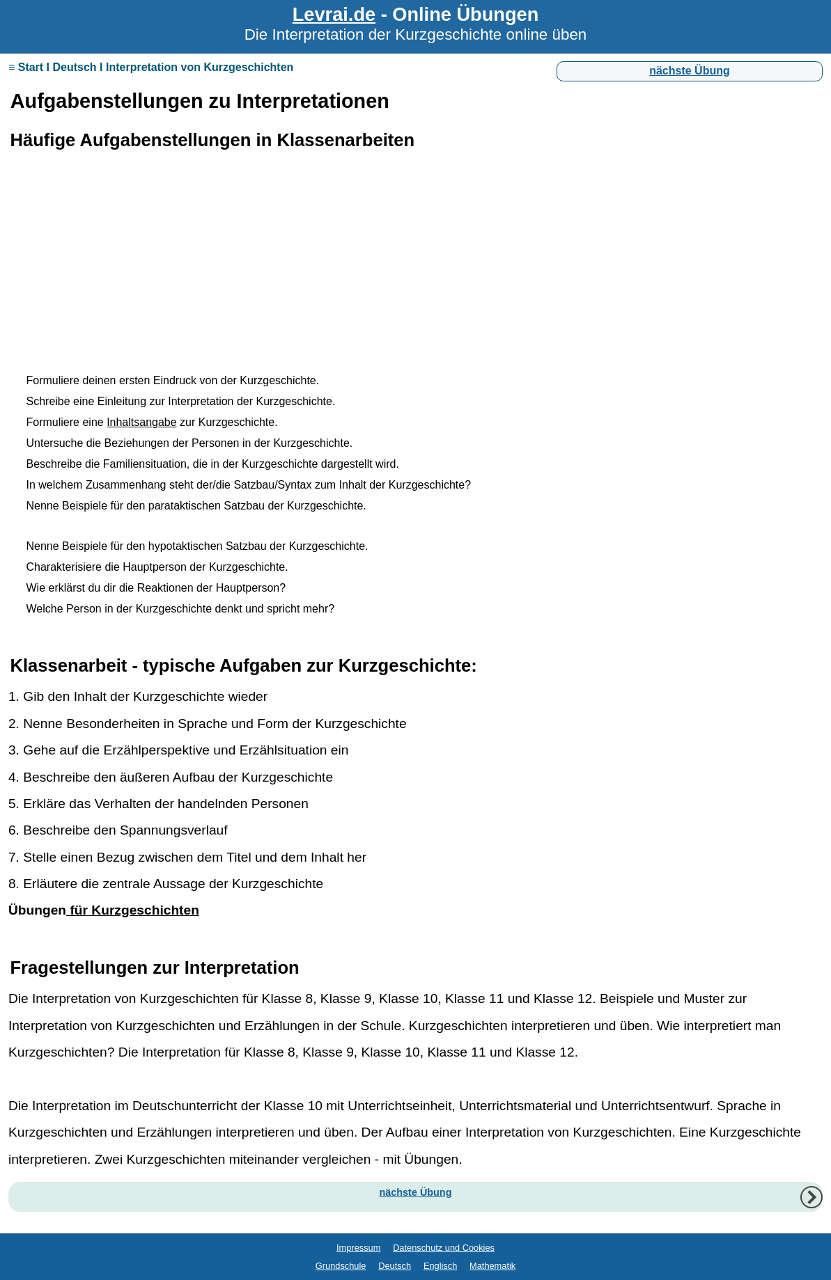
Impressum (358, 1247)
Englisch (440, 1266)
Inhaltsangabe (142, 422)
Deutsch (394, 1266)
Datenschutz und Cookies (444, 1247)
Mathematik (492, 1266)
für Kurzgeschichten (132, 910)
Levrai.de (334, 14)
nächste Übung (689, 71)
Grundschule (341, 1266)
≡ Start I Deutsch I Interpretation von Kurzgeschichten (150, 67)
